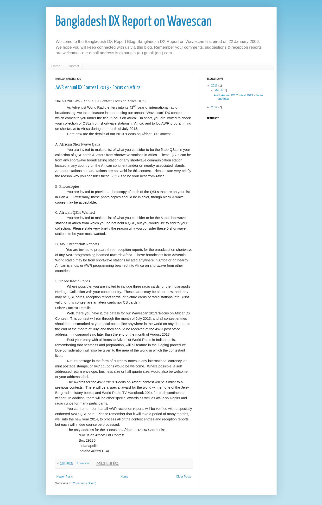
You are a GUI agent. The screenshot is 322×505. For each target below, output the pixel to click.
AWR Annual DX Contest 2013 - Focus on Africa (97, 87)
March (219, 90)
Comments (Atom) (84, 483)
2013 (214, 85)
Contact (73, 66)
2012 (214, 107)
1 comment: (84, 463)
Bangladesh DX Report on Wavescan (133, 22)
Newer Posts (65, 476)
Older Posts (183, 476)
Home (55, 66)
